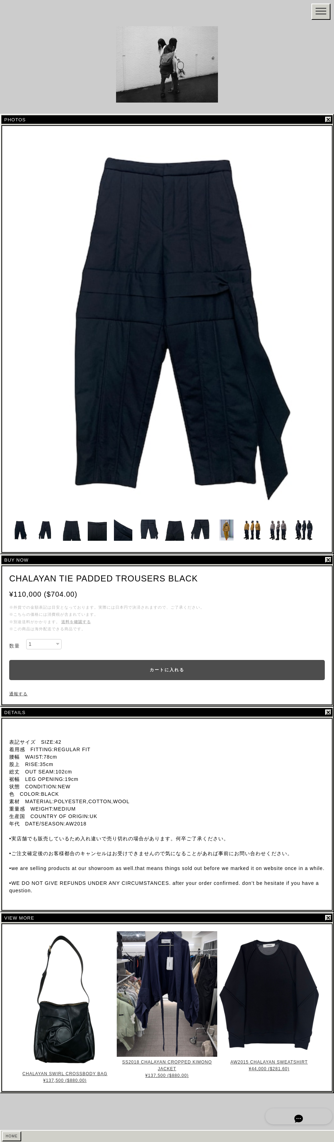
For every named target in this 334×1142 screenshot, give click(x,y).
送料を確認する (76, 622)
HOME (12, 1136)
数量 (14, 646)
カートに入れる (167, 669)
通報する (18, 693)
